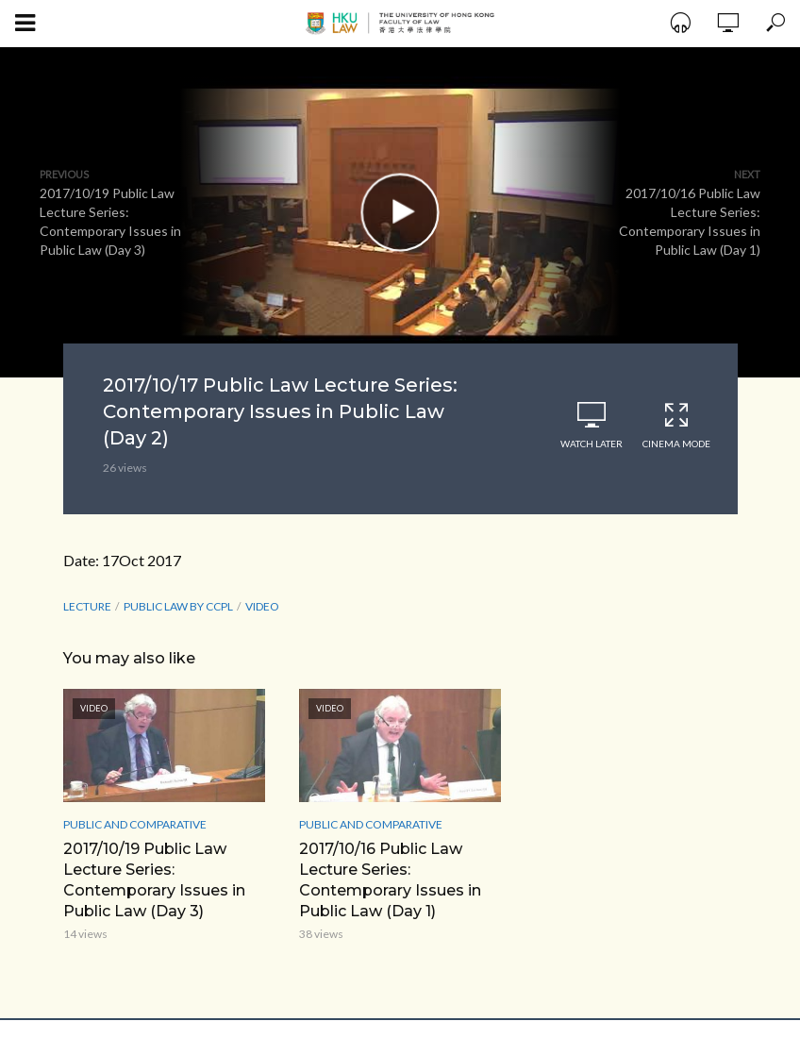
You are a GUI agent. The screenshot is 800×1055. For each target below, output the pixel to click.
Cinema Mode (676, 425)
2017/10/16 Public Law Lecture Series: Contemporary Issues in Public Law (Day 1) (390, 880)
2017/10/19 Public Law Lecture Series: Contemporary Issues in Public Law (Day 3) (154, 880)
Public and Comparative (135, 824)
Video (262, 606)
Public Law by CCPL (178, 606)
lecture (87, 606)
